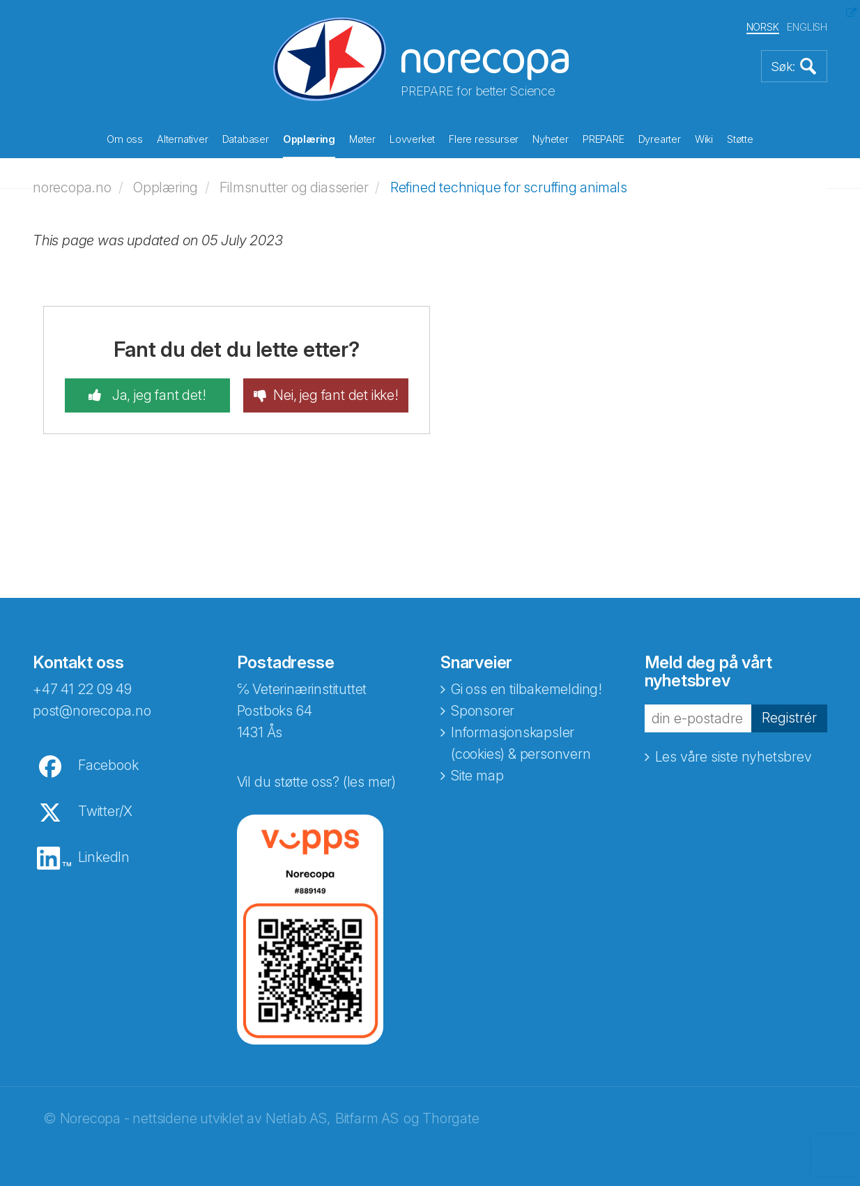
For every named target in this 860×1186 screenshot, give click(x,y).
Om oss (125, 139)
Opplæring (309, 139)
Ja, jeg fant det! (157, 395)
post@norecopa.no (92, 710)
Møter (362, 139)
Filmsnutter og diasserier (294, 187)
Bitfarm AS (367, 1118)
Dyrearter (659, 139)
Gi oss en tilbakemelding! (526, 689)
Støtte (740, 139)
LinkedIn (104, 857)
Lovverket (412, 139)
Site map (477, 775)
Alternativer (182, 139)
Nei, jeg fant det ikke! (335, 395)
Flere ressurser (484, 139)
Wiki (704, 139)
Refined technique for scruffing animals (508, 187)
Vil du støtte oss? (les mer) (316, 781)
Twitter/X (105, 811)
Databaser (245, 139)
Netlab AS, (298, 1118)
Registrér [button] (789, 717)
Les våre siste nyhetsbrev (733, 756)
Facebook (108, 765)
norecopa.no (72, 187)
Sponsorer (482, 710)
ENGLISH (807, 27)
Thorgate (450, 1118)
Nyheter (550, 139)
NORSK (762, 27)
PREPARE (603, 139)
